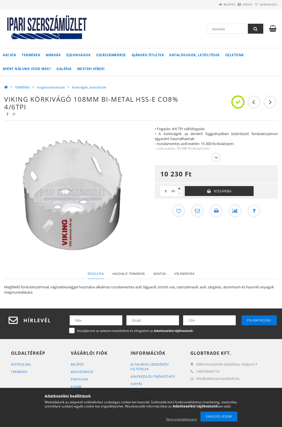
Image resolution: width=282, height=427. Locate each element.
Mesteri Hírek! (91, 68)
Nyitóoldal (21, 364)
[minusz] (179, 193)
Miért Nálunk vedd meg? (27, 68)
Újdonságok (78, 55)
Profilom (79, 379)
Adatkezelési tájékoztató (153, 376)
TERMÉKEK (31, 55)
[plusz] (179, 188)
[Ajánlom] (197, 210)
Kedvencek (265, 4)
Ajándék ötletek (148, 55)
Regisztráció (82, 372)
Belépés (214, 4)
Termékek (19, 372)
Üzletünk (234, 55)
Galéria (64, 68)
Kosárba (223, 191)
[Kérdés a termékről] (253, 210)
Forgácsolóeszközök (51, 87)
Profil (239, 4)
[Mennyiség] (165, 191)
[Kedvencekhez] (178, 210)
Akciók (9, 55)
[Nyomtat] (216, 210)
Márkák (53, 55)
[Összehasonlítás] (235, 210)
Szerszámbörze (111, 55)
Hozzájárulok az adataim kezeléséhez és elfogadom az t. (135, 331)
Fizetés (136, 384)
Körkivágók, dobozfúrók (89, 87)
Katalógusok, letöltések (194, 55)
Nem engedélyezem (181, 419)
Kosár (76, 387)
